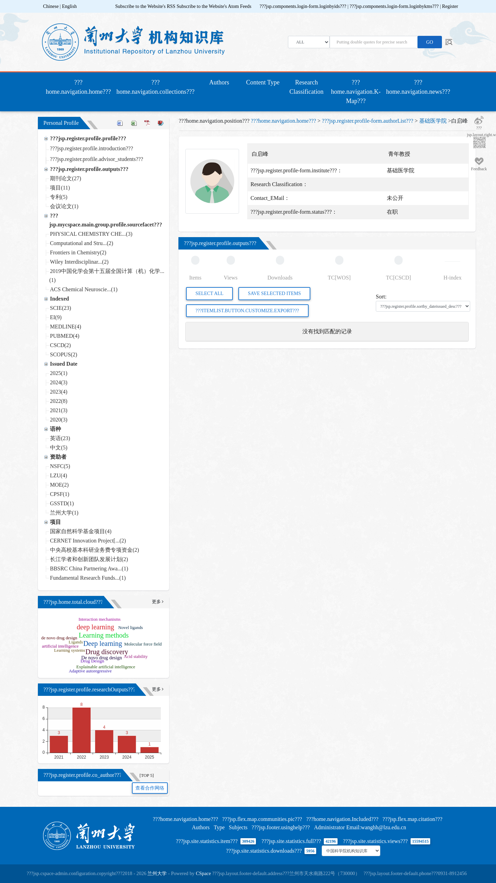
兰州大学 (157, 873)
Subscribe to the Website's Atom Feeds (214, 6)
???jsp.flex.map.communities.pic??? (262, 819)
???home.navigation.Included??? (342, 819)
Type (219, 827)
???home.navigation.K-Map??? (356, 91)
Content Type (263, 82)
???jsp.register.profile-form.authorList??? (367, 121)
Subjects (238, 827)
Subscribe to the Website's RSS (145, 6)
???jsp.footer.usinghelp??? (281, 827)
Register (450, 6)
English (69, 6)
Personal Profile (61, 123)
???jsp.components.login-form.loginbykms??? (395, 6)
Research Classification (306, 87)
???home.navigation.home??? (80, 87)
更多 (158, 601)
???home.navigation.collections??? (155, 87)
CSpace (203, 873)
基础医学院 (433, 121)
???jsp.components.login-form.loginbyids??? (304, 6)
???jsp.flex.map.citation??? (413, 819)
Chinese (51, 6)
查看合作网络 (149, 788)
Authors (219, 82)
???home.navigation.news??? (418, 87)
